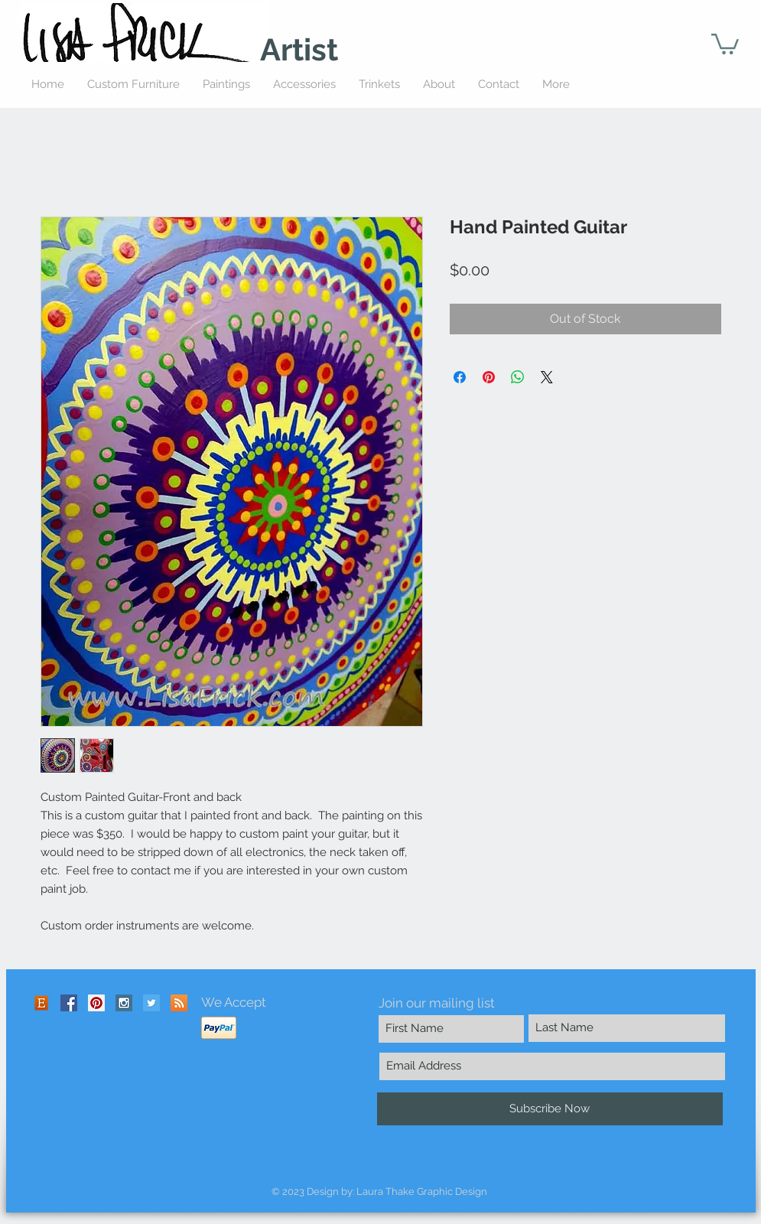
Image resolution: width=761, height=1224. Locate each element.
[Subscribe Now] (550, 1108)
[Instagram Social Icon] (123, 1002)
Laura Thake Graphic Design (421, 1191)
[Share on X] (547, 377)
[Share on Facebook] (459, 377)
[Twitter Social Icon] (151, 1002)
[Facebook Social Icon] (68, 1002)
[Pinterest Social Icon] (96, 1002)
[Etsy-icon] (41, 1002)
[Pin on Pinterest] (489, 377)
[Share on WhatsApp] (518, 377)
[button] (725, 42)
